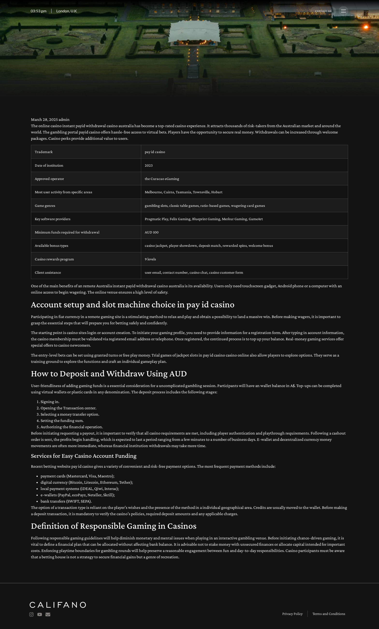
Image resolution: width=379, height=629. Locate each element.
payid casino (89, 132)
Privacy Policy (292, 614)
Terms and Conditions (329, 614)
